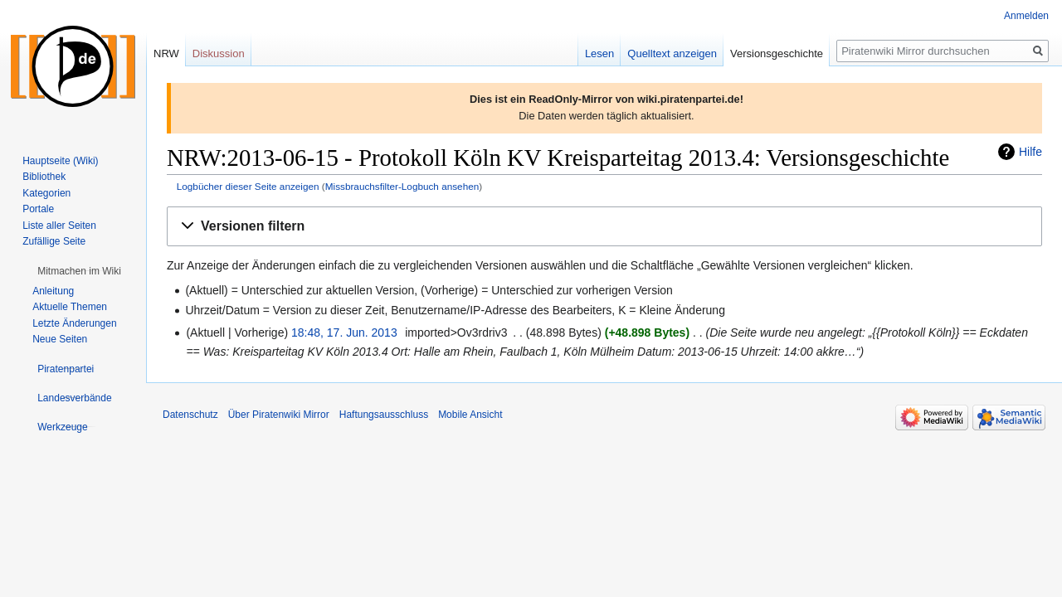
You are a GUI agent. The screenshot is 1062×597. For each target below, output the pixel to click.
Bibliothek (44, 176)
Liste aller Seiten (59, 225)
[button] (604, 227)
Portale (38, 209)
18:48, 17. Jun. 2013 (344, 332)
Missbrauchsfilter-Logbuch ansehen (402, 186)
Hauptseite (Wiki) (60, 161)
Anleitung (53, 291)
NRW (166, 53)
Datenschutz (190, 414)
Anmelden (1026, 16)
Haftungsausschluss (383, 414)
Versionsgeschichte (776, 53)
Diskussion (218, 53)
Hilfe (1030, 151)
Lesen (599, 53)
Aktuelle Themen (69, 307)
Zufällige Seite (53, 241)
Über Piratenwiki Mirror (278, 414)
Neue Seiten (59, 339)
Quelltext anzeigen (672, 53)
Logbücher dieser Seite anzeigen (248, 186)
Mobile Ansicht (470, 414)
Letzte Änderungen (74, 323)
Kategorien (46, 193)
